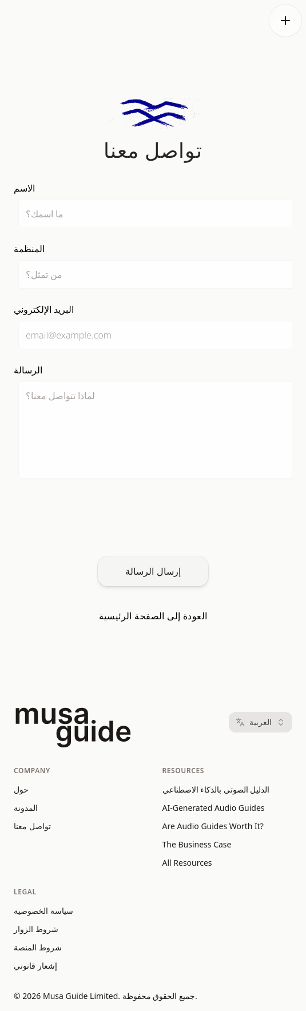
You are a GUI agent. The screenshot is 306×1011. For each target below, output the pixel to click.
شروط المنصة (38, 947)
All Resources (187, 862)
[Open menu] (285, 21)
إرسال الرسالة (152, 571)
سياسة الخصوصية (43, 910)
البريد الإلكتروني (44, 309)
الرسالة (28, 370)
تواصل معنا (32, 826)
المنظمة (29, 248)
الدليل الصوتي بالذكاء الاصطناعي (216, 789)
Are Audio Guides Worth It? (213, 826)
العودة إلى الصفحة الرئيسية (153, 616)
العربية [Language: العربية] (260, 722)
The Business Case (197, 844)
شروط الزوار (36, 929)
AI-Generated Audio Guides (213, 807)
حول (21, 789)
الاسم (24, 188)
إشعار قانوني (35, 965)
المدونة (26, 807)
